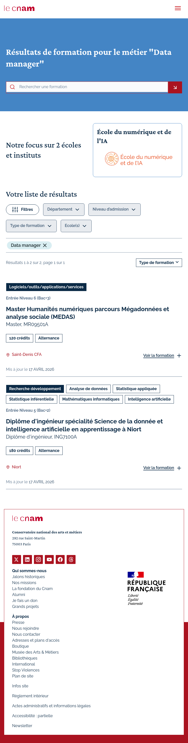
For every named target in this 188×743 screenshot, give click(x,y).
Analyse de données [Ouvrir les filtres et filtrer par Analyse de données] (88, 388)
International (23, 664)
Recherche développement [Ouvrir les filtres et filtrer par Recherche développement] (35, 388)
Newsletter (22, 725)
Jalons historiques (28, 576)
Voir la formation (158, 355)
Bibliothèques (24, 658)
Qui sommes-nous (29, 570)
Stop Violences (26, 670)
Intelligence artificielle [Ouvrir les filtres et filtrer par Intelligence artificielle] (149, 399)
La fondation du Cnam (32, 588)
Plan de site (22, 676)
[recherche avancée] (92, 87)
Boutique (20, 646)
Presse (18, 622)
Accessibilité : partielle (32, 715)
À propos (20, 616)
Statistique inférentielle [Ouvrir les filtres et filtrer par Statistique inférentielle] (31, 399)
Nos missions (24, 582)
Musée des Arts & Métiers (35, 652)
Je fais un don (24, 600)
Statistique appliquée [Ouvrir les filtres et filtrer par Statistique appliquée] (136, 388)
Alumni (18, 594)
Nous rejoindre (25, 628)
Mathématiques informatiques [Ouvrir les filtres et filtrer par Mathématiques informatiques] (91, 399)
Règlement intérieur (30, 696)
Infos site (20, 686)
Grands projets (25, 606)
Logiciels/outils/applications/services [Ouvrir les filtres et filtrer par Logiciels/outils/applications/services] (46, 287)
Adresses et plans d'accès (35, 640)
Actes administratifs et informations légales (51, 706)
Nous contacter (26, 634)
